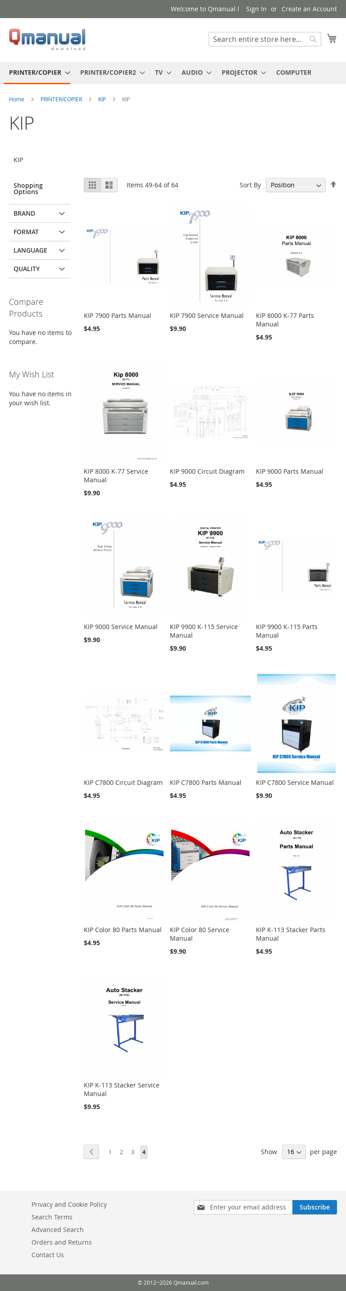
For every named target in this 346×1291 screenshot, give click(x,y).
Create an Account (309, 9)
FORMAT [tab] (26, 231)
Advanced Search (58, 1229)
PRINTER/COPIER (62, 99)
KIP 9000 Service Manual (121, 626)
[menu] (173, 73)
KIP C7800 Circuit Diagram (123, 782)
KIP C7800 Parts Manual (205, 782)
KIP (102, 99)
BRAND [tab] (24, 213)
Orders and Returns (62, 1242)
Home (17, 99)
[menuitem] (37, 73)
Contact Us (48, 1254)
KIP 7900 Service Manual (207, 315)
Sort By (250, 185)
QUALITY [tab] (27, 268)
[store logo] (47, 39)
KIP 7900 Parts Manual (117, 315)
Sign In (256, 9)
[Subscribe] (314, 1207)
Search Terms (52, 1217)
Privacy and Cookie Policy (69, 1204)
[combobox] (265, 39)
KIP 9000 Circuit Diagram (207, 471)
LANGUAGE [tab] (30, 250)
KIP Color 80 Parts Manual (123, 929)
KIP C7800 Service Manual (295, 782)
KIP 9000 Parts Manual (289, 471)
